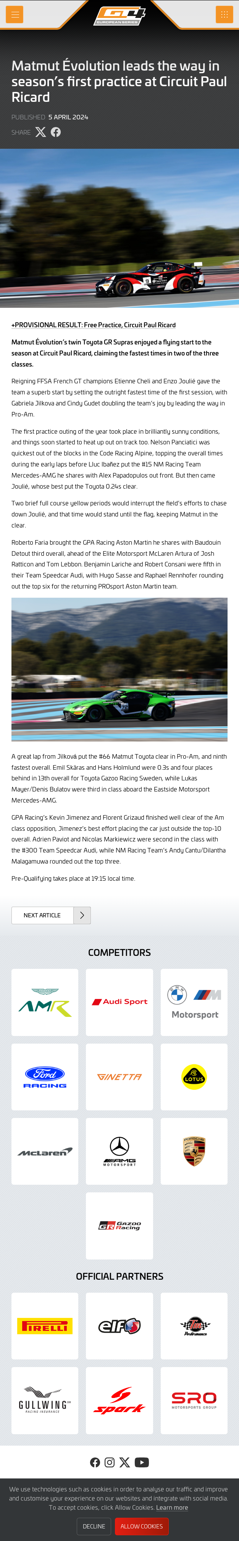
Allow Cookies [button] (142, 1526)
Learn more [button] (172, 1507)
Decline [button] (94, 1526)
